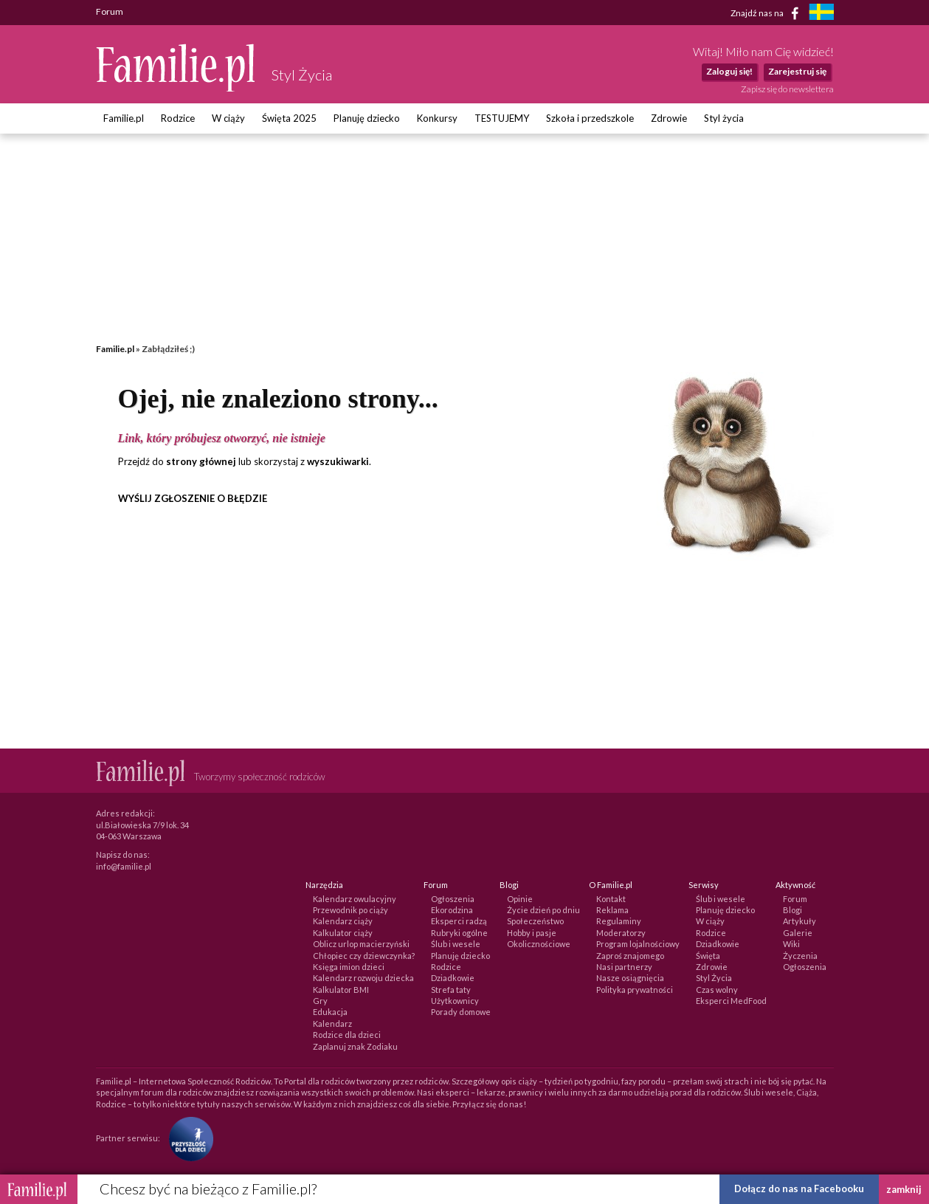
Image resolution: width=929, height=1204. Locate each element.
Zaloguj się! (729, 71)
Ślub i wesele (455, 944)
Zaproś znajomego (630, 955)
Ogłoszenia (452, 899)
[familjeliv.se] (821, 14)
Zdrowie (669, 118)
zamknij (904, 1189)
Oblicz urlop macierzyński (361, 944)
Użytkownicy (455, 1000)
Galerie (797, 933)
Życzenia (800, 955)
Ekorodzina (452, 910)
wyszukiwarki (338, 461)
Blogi (792, 910)
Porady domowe (461, 1011)
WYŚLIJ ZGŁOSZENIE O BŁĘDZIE (192, 498)
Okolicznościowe (538, 944)
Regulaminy (618, 921)
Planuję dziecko (367, 118)
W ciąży (228, 118)
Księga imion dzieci (348, 966)
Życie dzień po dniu (543, 910)
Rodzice (178, 118)
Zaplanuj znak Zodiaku (355, 1046)
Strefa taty (451, 989)
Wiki (791, 944)
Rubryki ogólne (459, 933)
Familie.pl (123, 118)
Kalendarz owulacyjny (354, 899)
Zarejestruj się (797, 71)
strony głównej (201, 461)
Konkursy (437, 118)
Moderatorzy (621, 933)
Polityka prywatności (634, 989)
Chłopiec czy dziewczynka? (364, 955)
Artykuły (799, 921)
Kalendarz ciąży (343, 921)
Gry (320, 1000)
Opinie (520, 899)
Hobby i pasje (531, 933)
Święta (708, 955)
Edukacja (330, 1011)
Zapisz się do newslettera (787, 88)
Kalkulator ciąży (343, 933)
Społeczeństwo (535, 921)
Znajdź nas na (767, 13)
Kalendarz (332, 1023)
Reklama (612, 910)
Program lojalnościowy (638, 944)
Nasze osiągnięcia (630, 978)
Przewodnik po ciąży (350, 910)
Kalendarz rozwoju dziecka (363, 978)
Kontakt (611, 899)
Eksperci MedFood (731, 1000)
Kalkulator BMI (341, 989)
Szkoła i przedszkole (590, 118)
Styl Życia (714, 978)
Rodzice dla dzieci (347, 1034)
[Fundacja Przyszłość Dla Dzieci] (187, 1138)
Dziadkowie (452, 978)
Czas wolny (717, 989)
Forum (795, 899)
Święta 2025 (289, 118)
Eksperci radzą (459, 921)
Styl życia (724, 118)
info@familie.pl (123, 866)
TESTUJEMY (501, 118)
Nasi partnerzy (624, 966)
